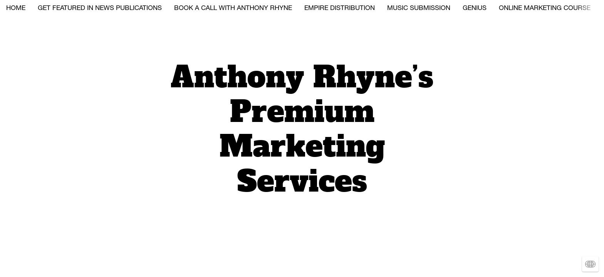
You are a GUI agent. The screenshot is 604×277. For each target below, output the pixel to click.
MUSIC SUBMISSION (418, 8)
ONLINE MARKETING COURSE (545, 8)
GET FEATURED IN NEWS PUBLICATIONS (100, 8)
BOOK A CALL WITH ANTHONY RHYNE (233, 8)
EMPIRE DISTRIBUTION (339, 8)
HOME (15, 8)
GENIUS (475, 8)
